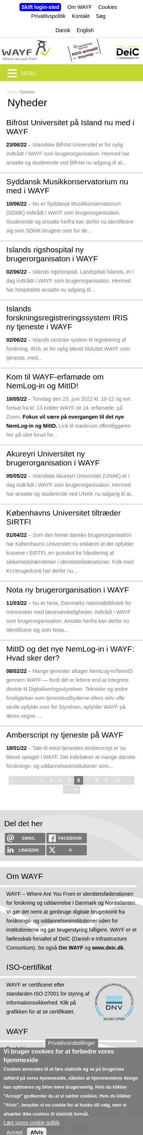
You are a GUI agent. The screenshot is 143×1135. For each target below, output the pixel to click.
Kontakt (80, 16)
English (85, 30)
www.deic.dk (108, 948)
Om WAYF (79, 7)
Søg (101, 16)
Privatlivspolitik (48, 16)
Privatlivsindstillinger (71, 1050)
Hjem (12, 92)
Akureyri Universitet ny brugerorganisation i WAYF (53, 458)
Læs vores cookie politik (32, 1130)
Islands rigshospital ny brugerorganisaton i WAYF (52, 254)
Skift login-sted (40, 7)
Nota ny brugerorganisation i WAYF (67, 589)
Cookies (107, 7)
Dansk (62, 30)
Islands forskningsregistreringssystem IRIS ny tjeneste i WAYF (67, 317)
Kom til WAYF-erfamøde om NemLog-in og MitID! (55, 381)
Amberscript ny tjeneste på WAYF (65, 734)
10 (117, 780)
